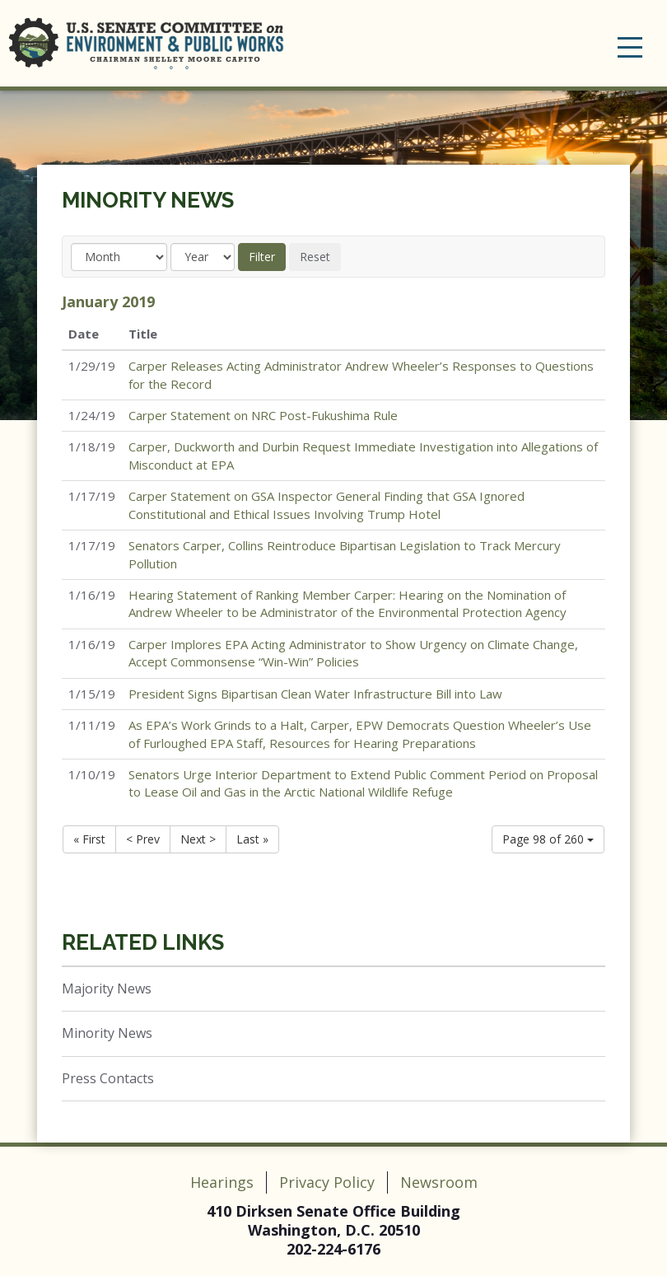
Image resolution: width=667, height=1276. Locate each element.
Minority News (148, 200)
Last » (252, 839)
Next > (198, 839)
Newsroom (439, 1182)
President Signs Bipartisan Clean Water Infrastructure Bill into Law (315, 693)
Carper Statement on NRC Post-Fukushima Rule (263, 415)
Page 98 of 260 (548, 839)
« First (89, 839)
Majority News (107, 988)
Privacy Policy (327, 1182)
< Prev (143, 839)
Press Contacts (108, 1078)
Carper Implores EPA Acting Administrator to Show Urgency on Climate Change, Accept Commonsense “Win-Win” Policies (353, 653)
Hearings (222, 1182)
